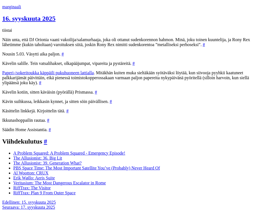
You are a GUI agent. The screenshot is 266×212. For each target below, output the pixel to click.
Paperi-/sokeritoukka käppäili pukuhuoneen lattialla (48, 72)
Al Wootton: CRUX (30, 173)
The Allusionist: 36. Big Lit (37, 158)
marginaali (11, 6)
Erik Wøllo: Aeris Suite (34, 178)
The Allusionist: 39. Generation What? (47, 163)
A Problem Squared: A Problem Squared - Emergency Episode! (69, 153)
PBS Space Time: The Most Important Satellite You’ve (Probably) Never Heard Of (86, 168)
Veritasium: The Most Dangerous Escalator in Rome (59, 183)
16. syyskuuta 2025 (29, 18)
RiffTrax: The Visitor (32, 188)
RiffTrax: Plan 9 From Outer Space (44, 192)
